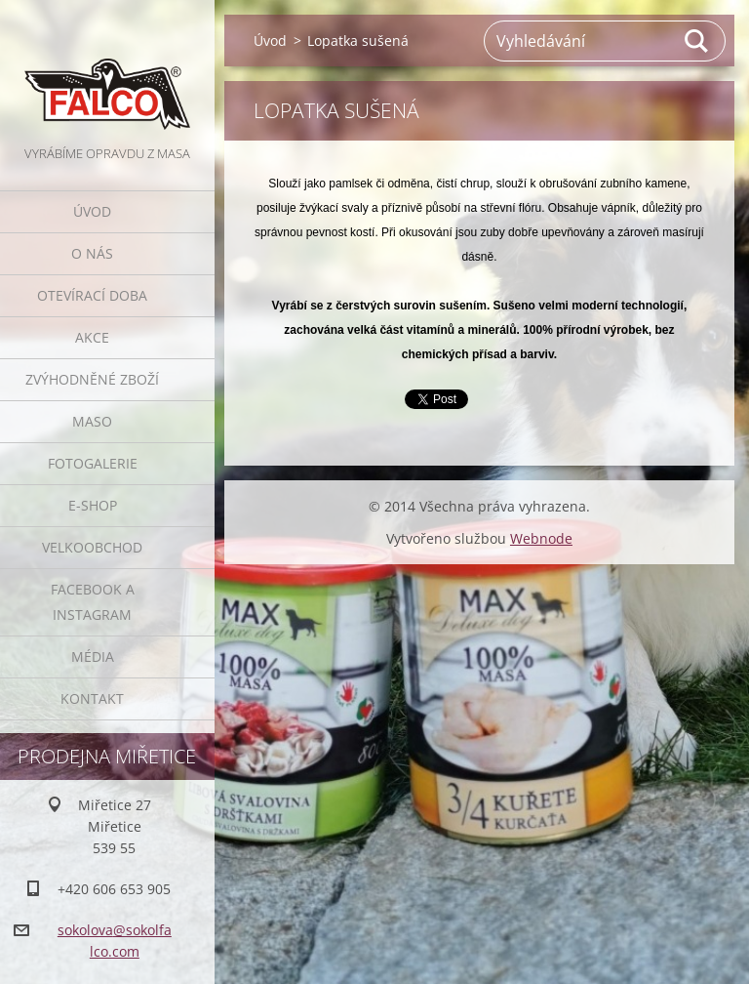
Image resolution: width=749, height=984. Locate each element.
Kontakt (92, 698)
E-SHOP (92, 505)
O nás (92, 253)
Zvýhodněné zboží (92, 379)
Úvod (92, 211)
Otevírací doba (92, 295)
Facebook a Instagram (93, 602)
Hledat (697, 41)
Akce (92, 337)
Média (92, 656)
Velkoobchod (92, 547)
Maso (92, 421)
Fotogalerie (93, 463)
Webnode (541, 538)
